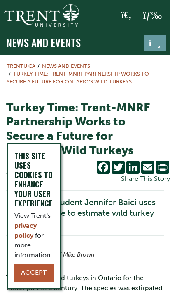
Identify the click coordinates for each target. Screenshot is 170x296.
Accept (34, 272)
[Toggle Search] (126, 15)
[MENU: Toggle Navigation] (152, 15)
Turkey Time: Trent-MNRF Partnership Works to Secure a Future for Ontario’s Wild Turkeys (78, 78)
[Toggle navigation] (155, 43)
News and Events (43, 42)
